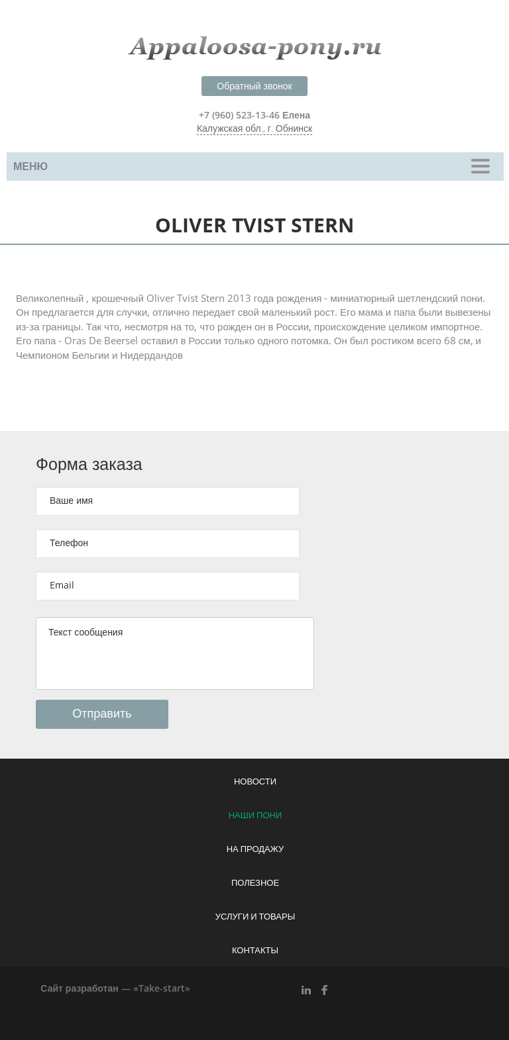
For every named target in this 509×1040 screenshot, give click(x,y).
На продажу (255, 849)
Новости (255, 782)
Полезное (255, 883)
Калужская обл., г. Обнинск (254, 128)
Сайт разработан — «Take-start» (115, 988)
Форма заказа (89, 464)
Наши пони (255, 815)
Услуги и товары (255, 917)
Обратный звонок (254, 86)
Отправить (101, 713)
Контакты (255, 950)
